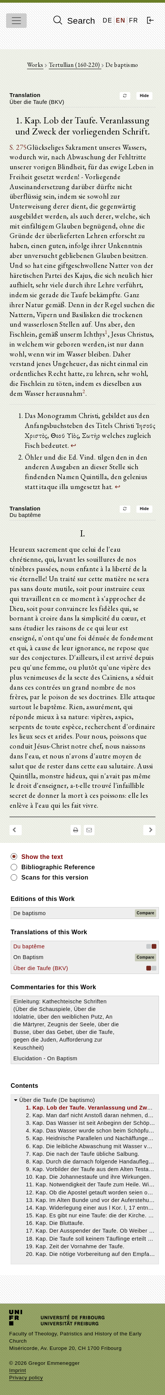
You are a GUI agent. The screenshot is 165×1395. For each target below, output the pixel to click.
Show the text (42, 857)
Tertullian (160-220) (75, 65)
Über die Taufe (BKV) (40, 968)
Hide (144, 96)
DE (107, 20)
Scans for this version (54, 877)
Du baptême (29, 946)
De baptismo (29, 913)
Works (35, 65)
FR (133, 20)
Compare (145, 913)
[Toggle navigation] (16, 20)
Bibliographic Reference (58, 867)
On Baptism (28, 957)
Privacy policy (26, 1377)
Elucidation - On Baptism (45, 1058)
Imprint (17, 1370)
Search (74, 21)
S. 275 (18, 147)
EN (120, 20)
